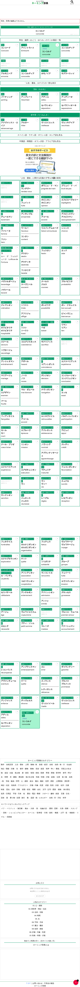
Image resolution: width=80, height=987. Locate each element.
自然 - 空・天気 (55, 798)
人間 (27, 764)
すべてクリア (40, 896)
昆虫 (8, 789)
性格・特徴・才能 (43, 777)
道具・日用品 (6, 794)
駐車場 (39, 813)
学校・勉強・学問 (12, 781)
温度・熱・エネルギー (39, 798)
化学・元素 (65, 785)
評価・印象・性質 (37, 785)
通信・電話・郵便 (34, 794)
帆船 (57, 813)
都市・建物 (24, 769)
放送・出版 (9, 773)
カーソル (31, 813)
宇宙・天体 (17, 794)
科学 (64, 798)
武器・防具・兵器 (52, 785)
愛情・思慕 (53, 808)
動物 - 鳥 (34, 764)
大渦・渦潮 (64, 808)
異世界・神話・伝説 (38, 909)
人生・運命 (19, 764)
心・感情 (24, 781)
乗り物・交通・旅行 (17, 798)
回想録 (9, 817)
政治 (31, 781)
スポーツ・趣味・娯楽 (50, 794)
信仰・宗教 (16, 789)
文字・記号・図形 (49, 789)
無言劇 (20, 808)
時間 (6, 777)
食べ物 (64, 777)
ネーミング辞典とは (41, 945)
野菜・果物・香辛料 (53, 773)
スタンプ (74, 808)
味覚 (3, 789)
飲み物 (17, 773)
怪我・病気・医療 (37, 773)
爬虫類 (21, 777)
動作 (3, 764)
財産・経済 (43, 764)
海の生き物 (30, 777)
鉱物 (53, 777)
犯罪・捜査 (49, 781)
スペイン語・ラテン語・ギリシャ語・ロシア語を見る (40, 135)
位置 (58, 777)
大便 (32, 808)
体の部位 (66, 789)
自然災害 (9, 764)
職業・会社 (36, 789)
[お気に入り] (17, 44)
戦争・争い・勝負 (53, 769)
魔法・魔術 (39, 781)
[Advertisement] (40, 12)
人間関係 (59, 781)
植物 (60, 789)
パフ (3, 808)
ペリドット (11, 808)
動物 (32, 769)
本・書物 (13, 777)
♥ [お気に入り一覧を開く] (76, 981)
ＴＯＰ (28, 983)
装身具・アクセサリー (19, 785)
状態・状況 (26, 789)
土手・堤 (64, 813)
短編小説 (43, 808)
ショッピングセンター (17, 813)
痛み (27, 808)
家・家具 (25, 773)
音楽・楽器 (40, 769)
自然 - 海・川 (60, 764)
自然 (51, 764)
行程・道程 (48, 813)
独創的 (72, 813)
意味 (5, 813)
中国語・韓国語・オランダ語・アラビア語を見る (40, 141)
